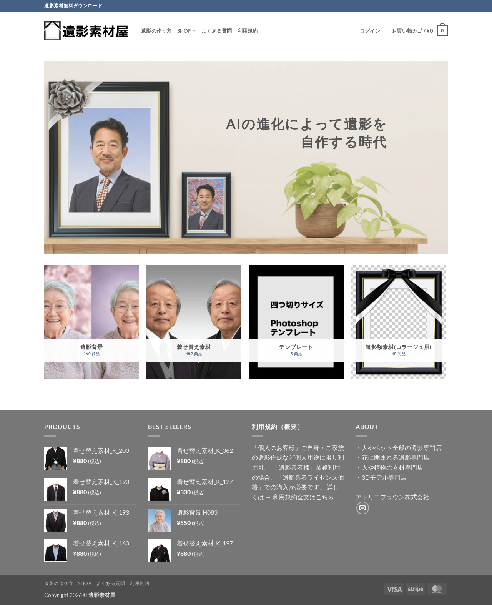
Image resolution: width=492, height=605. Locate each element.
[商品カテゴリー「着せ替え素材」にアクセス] (193, 322)
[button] (370, 30)
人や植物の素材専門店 (392, 467)
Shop (186, 30)
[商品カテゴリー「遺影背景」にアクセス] (91, 322)
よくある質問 (216, 31)
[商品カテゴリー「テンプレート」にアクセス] (296, 322)
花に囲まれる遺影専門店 (395, 457)
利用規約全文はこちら (303, 496)
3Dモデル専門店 (384, 477)
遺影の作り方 (156, 31)
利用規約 (248, 31)
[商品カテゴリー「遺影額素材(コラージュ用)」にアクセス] (398, 322)
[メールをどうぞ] (362, 508)
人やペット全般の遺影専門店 (402, 447)
